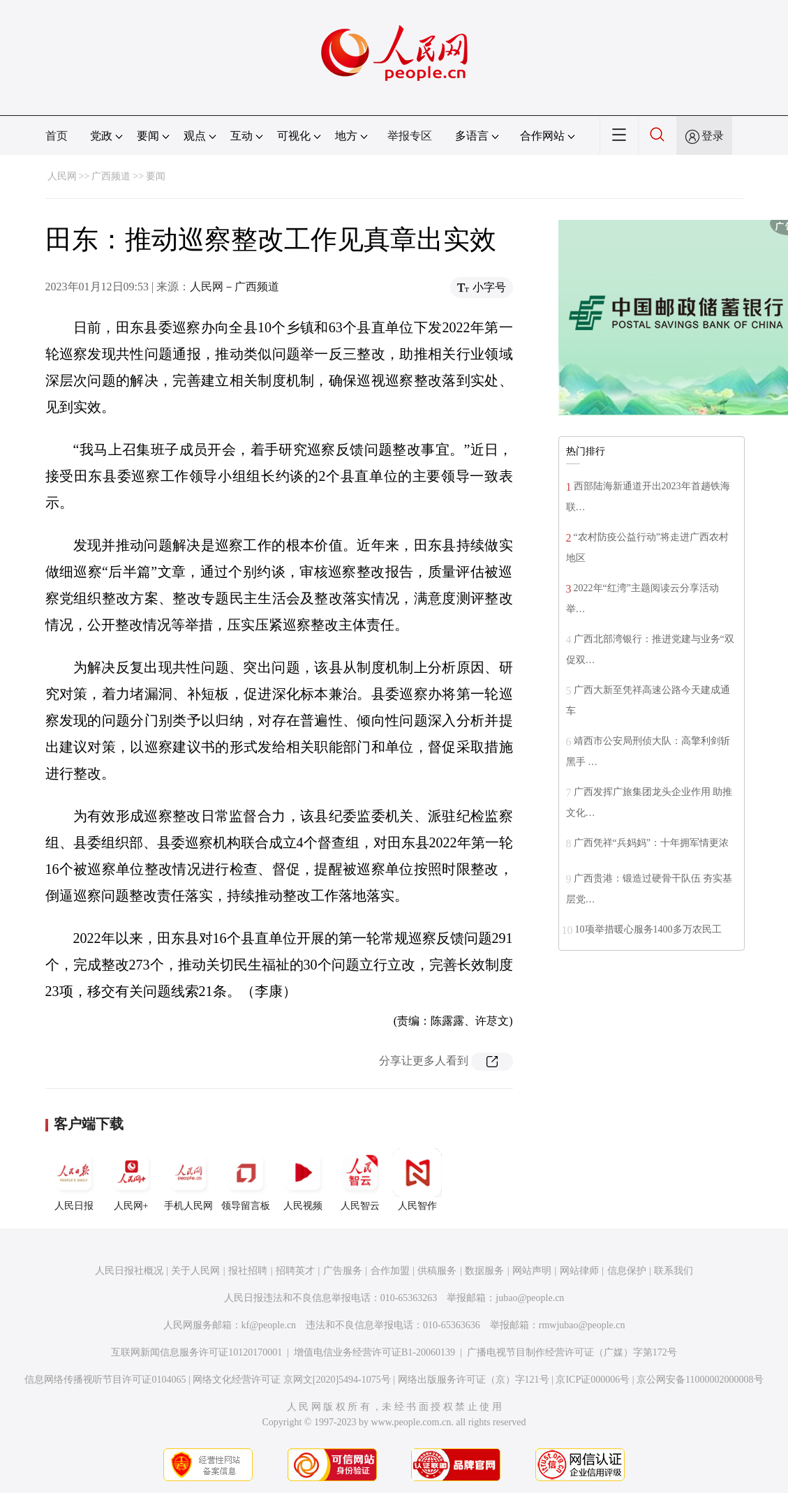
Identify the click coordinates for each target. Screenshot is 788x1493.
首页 (56, 136)
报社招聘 (247, 1270)
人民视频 (302, 1179)
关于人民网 (195, 1270)
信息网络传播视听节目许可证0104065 (105, 1379)
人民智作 (417, 1179)
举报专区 (409, 136)
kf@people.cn (269, 1325)
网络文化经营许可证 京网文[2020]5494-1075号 (292, 1379)
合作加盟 (390, 1270)
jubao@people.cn (530, 1298)
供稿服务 (436, 1270)
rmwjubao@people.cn (582, 1325)
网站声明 (531, 1270)
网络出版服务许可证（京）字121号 (473, 1379)
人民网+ (131, 1179)
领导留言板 (245, 1179)
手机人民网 (188, 1179)
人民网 (62, 176)
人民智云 (360, 1179)
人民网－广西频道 (234, 286)
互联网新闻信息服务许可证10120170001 (196, 1352)
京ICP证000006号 (593, 1379)
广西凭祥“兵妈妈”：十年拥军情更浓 (651, 843)
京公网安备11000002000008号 (700, 1379)
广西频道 (111, 176)
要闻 (155, 176)
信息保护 (626, 1270)
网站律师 (579, 1270)
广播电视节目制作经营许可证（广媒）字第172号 (572, 1352)
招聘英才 (295, 1270)
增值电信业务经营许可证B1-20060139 (374, 1352)
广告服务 (342, 1270)
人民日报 (74, 1179)
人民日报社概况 (129, 1270)
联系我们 (673, 1270)
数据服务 (484, 1270)
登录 (712, 136)
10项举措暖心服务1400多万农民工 (648, 929)
